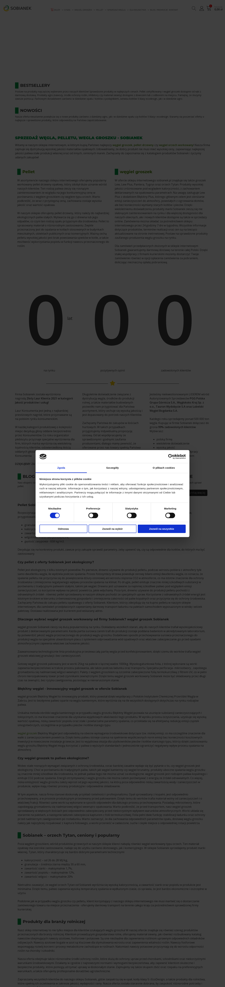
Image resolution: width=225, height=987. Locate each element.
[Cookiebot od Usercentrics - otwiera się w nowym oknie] (171, 456)
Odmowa (63, 528)
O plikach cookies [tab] (164, 467)
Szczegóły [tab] (112, 467)
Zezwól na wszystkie (161, 528)
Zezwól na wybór (112, 528)
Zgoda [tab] (61, 467)
